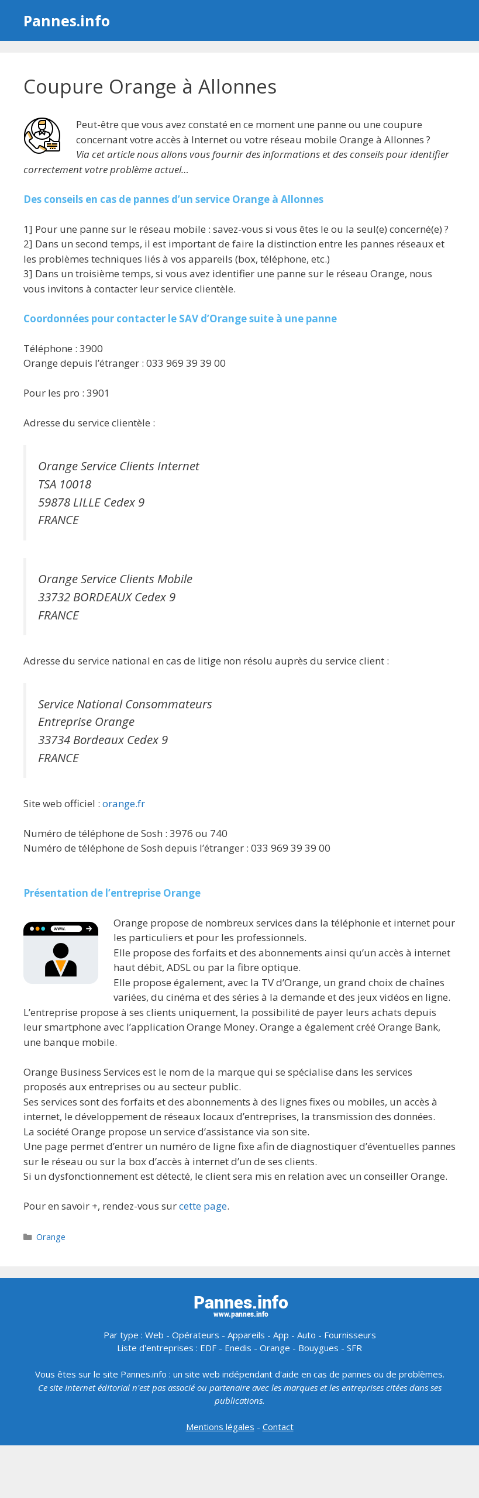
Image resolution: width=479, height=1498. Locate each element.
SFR (354, 1348)
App (281, 1335)
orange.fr (123, 803)
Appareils (246, 1335)
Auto (306, 1335)
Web (154, 1335)
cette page (203, 1206)
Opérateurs (195, 1335)
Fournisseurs (350, 1335)
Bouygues (318, 1348)
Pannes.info (66, 20)
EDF (208, 1348)
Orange (51, 1236)
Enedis (238, 1348)
